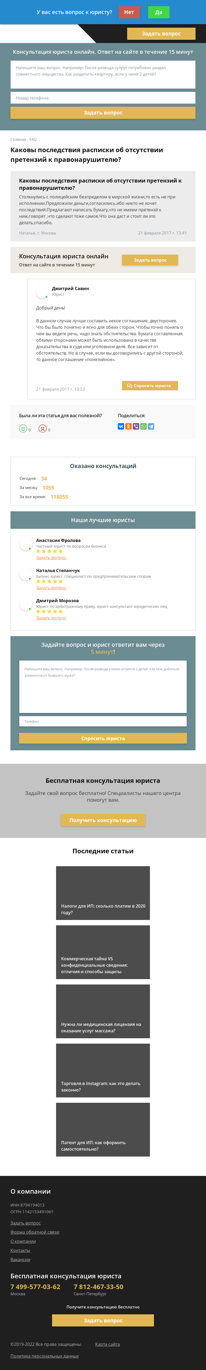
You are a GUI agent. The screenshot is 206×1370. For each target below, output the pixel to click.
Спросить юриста (149, 385)
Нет (129, 12)
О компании (23, 1241)
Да (158, 12)
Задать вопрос (161, 33)
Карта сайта (107, 1344)
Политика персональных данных (44, 1356)
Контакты (20, 1250)
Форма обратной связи (34, 1232)
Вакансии (20, 1259)
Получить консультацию (103, 820)
